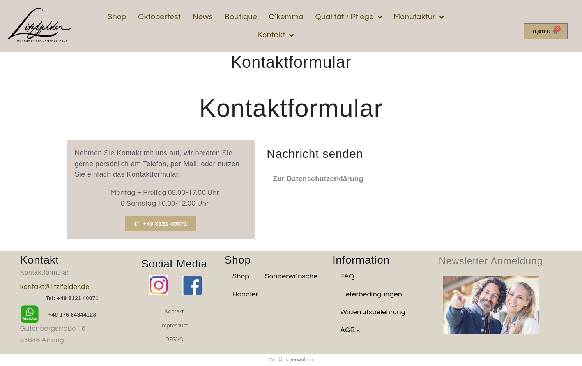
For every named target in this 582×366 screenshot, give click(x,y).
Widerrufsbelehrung (372, 312)
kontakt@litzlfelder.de (55, 286)
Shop (240, 276)
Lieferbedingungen (371, 294)
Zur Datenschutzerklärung (318, 179)
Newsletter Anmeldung (491, 260)
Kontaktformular (44, 272)
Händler (245, 294)
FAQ (347, 276)
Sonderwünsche (291, 276)
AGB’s (350, 330)
